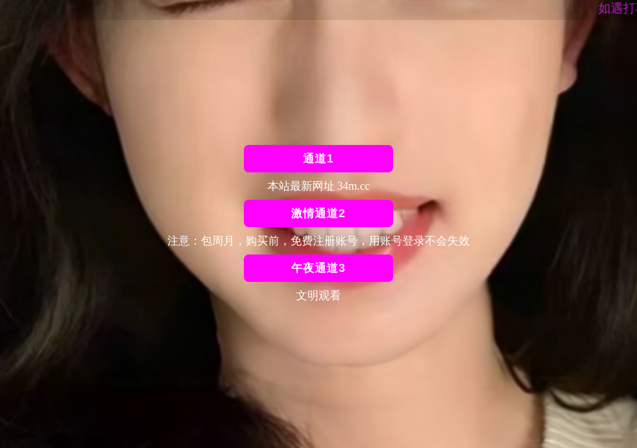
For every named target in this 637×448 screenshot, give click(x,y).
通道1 (318, 158)
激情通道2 (318, 213)
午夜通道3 (318, 268)
